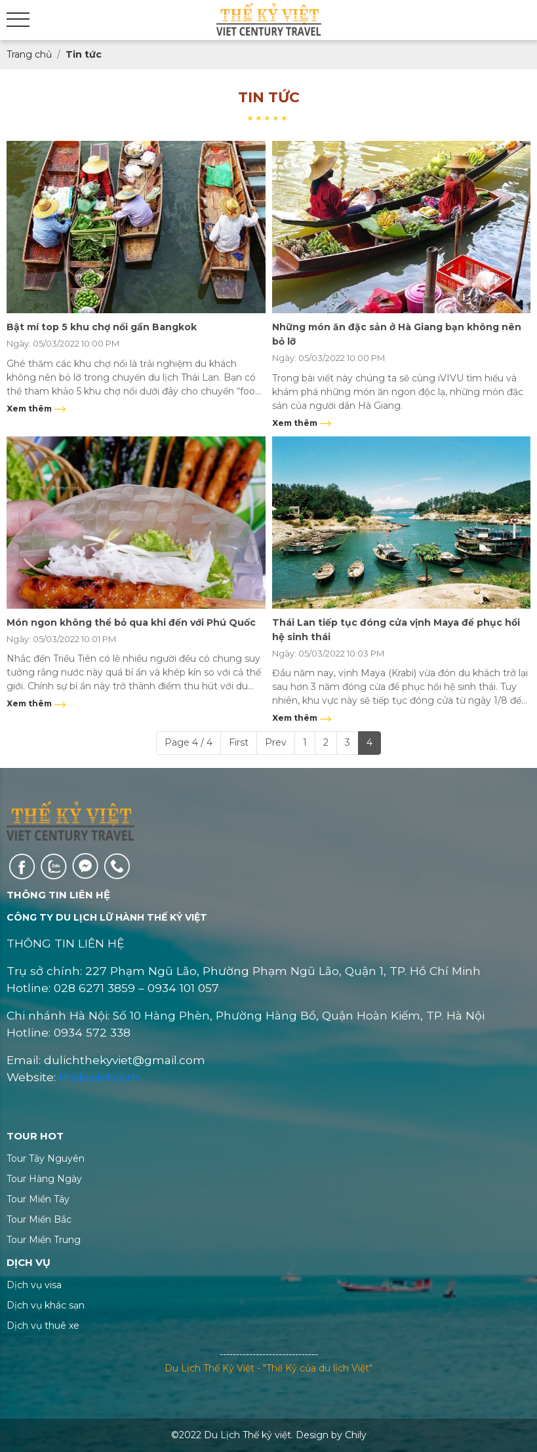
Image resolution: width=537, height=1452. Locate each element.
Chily (356, 1435)
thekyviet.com (99, 1077)
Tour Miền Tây (38, 1199)
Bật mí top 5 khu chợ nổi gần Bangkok (102, 327)
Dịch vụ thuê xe (43, 1325)
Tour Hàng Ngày (44, 1179)
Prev (276, 742)
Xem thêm (36, 408)
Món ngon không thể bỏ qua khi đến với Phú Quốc (131, 622)
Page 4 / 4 (188, 742)
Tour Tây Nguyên (46, 1158)
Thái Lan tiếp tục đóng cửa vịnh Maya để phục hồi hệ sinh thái (396, 630)
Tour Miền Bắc (39, 1219)
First (239, 742)
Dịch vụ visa (34, 1285)
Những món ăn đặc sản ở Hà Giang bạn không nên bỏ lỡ (396, 334)
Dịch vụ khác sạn (46, 1305)
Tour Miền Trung (44, 1240)
